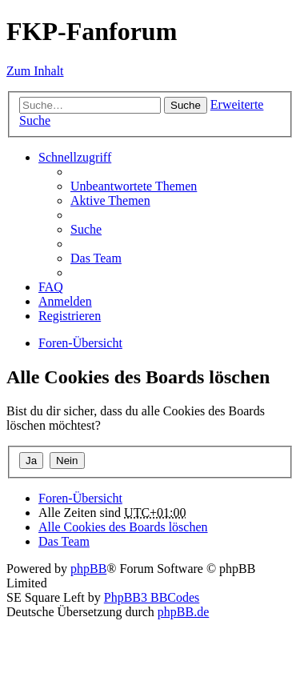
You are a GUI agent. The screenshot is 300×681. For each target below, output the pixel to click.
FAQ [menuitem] (50, 287)
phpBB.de (183, 612)
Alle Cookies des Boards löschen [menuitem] (123, 527)
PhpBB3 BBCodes (152, 597)
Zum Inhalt (35, 71)
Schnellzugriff (74, 157)
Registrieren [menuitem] (69, 315)
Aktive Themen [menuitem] (110, 200)
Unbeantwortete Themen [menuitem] (133, 186)
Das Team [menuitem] (96, 258)
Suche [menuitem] (86, 229)
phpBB (88, 568)
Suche (185, 105)
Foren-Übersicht (80, 498)
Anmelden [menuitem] (65, 301)
